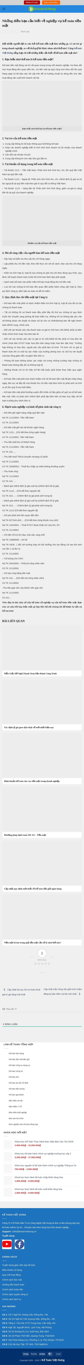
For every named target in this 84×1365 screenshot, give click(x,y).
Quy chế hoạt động (11, 1275)
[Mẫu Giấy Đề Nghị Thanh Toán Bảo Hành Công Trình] (42, 651)
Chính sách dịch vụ (11, 1299)
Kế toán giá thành (16, 1095)
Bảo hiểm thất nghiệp (18, 1112)
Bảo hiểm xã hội (16, 1100)
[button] (4, 8)
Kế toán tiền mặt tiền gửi (19, 1059)
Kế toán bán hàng (16, 1053)
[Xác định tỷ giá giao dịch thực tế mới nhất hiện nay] (42, 704)
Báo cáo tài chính (16, 1118)
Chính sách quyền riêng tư (15, 1294)
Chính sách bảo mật (12, 1279)
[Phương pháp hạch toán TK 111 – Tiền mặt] (42, 812)
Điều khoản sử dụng (12, 1270)
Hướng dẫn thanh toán (13, 1284)
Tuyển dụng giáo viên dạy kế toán (18, 1265)
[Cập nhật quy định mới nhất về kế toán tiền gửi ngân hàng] (42, 866)
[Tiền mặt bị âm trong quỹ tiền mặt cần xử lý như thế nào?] (42, 920)
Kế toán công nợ (16, 1071)
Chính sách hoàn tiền (12, 1289)
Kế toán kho (14, 1077)
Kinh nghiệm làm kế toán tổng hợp (23, 1124)
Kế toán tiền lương (16, 1089)
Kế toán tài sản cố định (18, 1083)
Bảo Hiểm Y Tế (15, 1106)
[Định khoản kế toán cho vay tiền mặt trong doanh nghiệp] (42, 758)
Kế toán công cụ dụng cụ (19, 1065)
